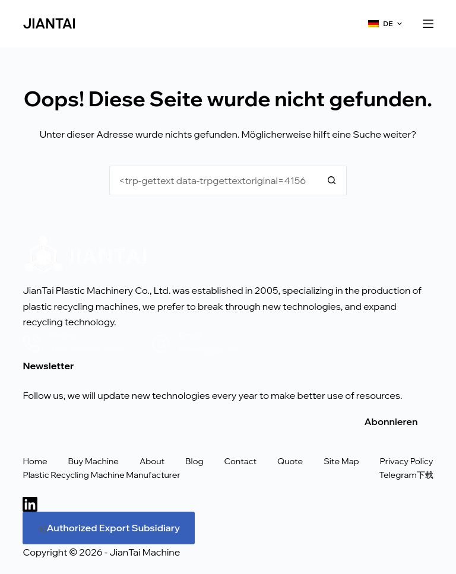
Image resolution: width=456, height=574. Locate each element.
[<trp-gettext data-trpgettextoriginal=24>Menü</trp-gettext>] (428, 23)
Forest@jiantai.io (212, 350)
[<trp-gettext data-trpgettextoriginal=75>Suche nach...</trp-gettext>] (213, 180)
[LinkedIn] (30, 504)
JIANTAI (49, 23)
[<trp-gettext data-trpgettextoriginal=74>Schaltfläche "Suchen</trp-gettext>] (332, 180)
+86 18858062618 (85, 350)
